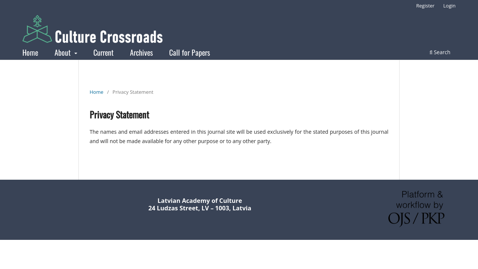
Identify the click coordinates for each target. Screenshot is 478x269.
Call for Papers (189, 52)
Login (449, 5)
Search (439, 52)
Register (425, 5)
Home (30, 52)
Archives (141, 52)
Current (103, 52)
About (63, 52)
